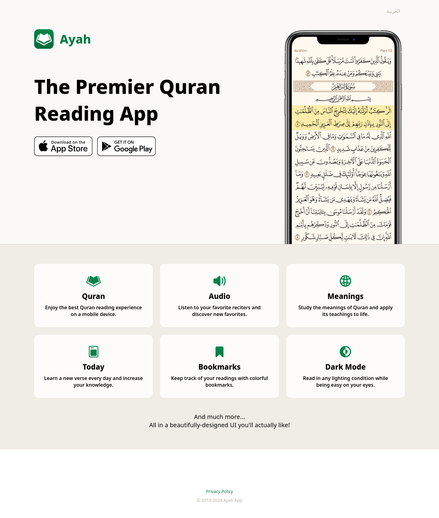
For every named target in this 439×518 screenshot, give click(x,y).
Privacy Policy (219, 491)
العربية (393, 11)
